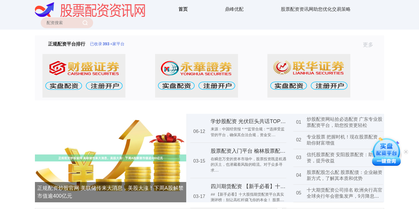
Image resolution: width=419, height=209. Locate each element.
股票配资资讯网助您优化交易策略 (316, 9)
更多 (370, 45)
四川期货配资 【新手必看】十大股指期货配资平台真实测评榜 (282, 186)
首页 (183, 9)
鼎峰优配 (234, 9)
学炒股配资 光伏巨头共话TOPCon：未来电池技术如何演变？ (282, 121)
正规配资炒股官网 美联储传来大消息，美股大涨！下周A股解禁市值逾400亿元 (110, 192)
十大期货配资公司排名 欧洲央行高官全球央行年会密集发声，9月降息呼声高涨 (344, 196)
